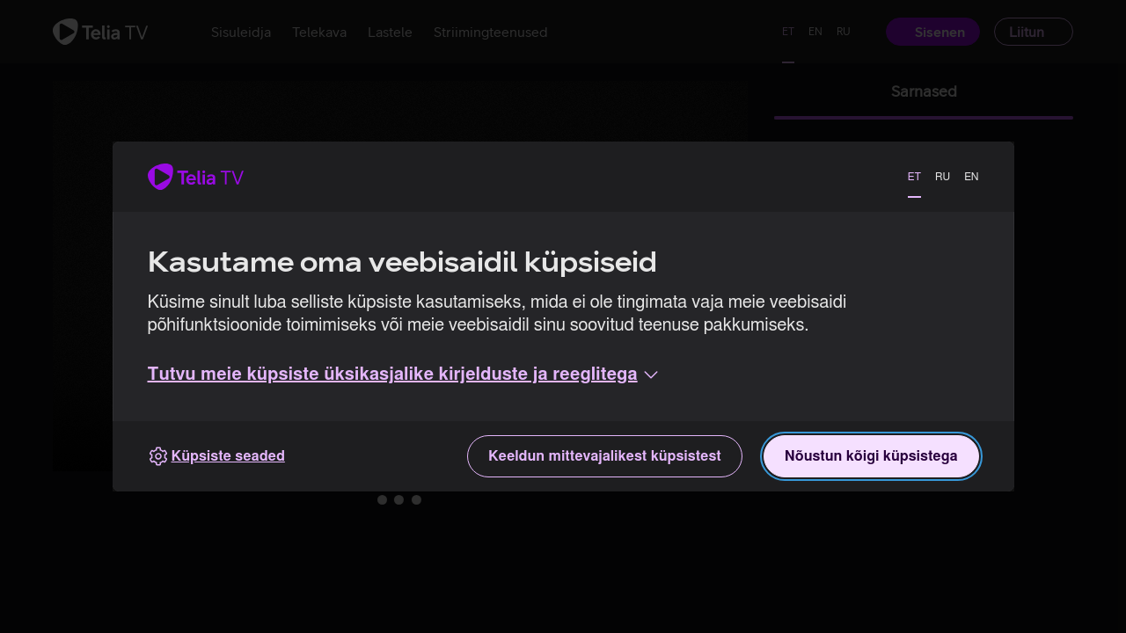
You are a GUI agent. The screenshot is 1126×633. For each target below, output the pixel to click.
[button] (405, 374)
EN (971, 176)
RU (942, 176)
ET (914, 176)
